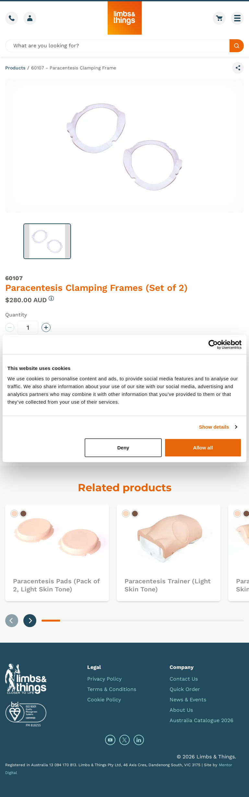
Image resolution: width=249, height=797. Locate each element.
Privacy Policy (104, 679)
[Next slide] (29, 620)
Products (15, 67)
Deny (123, 447)
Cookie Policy (104, 699)
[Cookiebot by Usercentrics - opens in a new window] (213, 345)
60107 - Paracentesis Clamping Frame (73, 67)
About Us (181, 710)
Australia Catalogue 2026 (201, 720)
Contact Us (184, 679)
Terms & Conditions (111, 689)
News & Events (188, 699)
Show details (214, 427)
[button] (47, 241)
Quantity (16, 315)
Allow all (203, 447)
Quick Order (185, 689)
